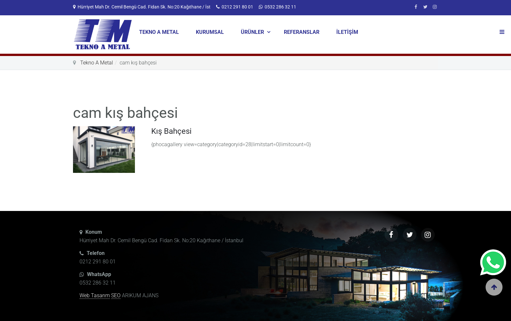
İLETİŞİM (347, 32)
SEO (116, 295)
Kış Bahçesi (171, 131)
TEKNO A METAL (159, 32)
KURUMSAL (210, 32)
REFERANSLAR (301, 32)
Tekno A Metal (96, 63)
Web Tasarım (95, 295)
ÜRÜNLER (253, 32)
